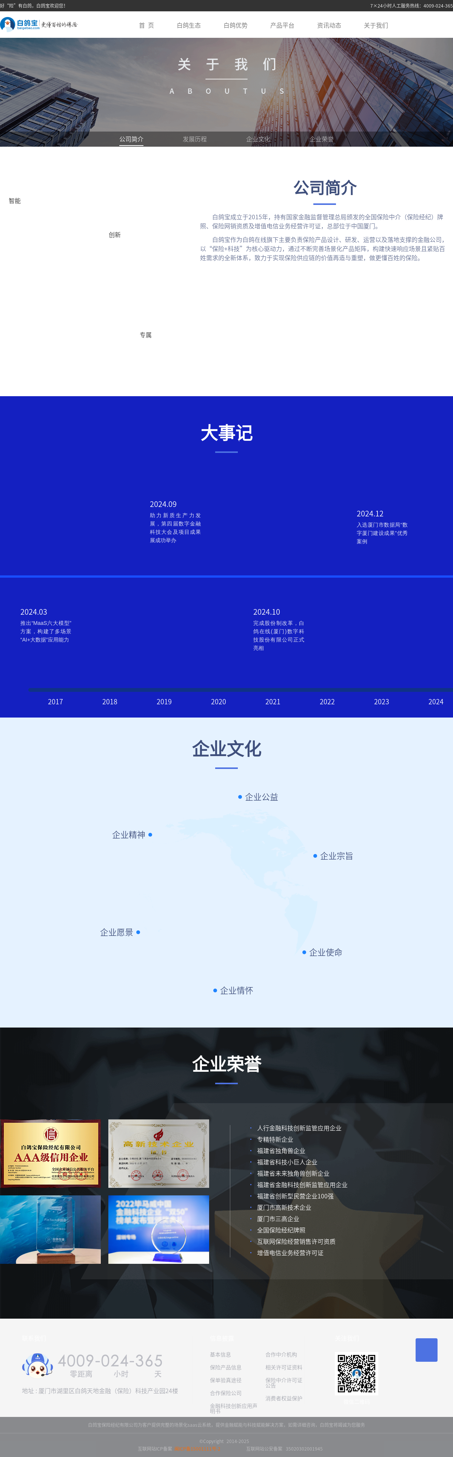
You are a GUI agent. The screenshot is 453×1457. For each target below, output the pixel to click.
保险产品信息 (226, 1367)
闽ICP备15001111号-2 (197, 1448)
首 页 (146, 25)
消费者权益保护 (283, 1398)
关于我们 (376, 25)
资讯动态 (329, 25)
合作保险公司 (226, 1393)
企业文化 (258, 139)
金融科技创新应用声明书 (233, 1408)
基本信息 (220, 1354)
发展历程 (195, 139)
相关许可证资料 (283, 1367)
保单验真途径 (226, 1380)
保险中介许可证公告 (283, 1383)
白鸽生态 (189, 25)
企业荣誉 (322, 139)
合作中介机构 (281, 1354)
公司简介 (131, 139)
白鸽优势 (235, 25)
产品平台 (282, 25)
